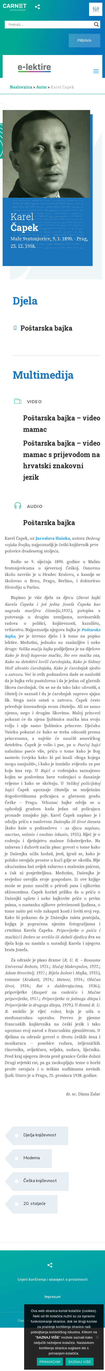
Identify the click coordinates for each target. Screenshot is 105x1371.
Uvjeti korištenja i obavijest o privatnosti (53, 1279)
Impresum (53, 1296)
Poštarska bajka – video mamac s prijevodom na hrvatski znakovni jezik (61, 460)
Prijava (84, 40)
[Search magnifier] (96, 24)
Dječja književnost (39, 1135)
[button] (95, 9)
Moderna (31, 1158)
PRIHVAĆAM (50, 1362)
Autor (42, 87)
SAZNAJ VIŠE (79, 1362)
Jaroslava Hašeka (53, 538)
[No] (97, 1337)
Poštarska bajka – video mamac (61, 424)
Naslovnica (21, 87)
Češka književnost (40, 1181)
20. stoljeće (34, 1204)
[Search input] (50, 24)
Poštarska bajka (46, 328)
